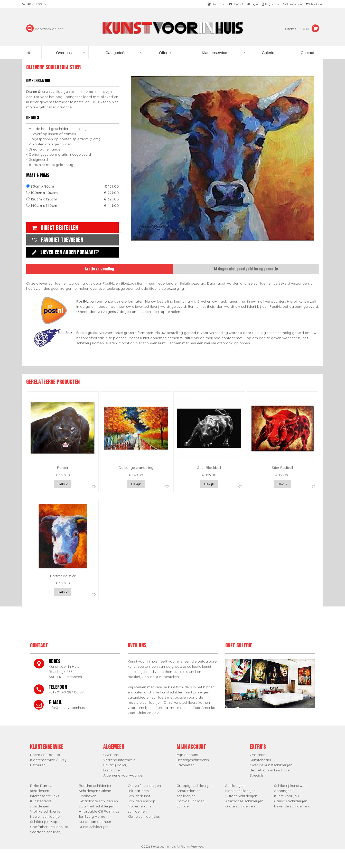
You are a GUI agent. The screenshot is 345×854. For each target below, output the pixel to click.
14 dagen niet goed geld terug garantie (246, 269)
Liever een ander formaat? (64, 252)
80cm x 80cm (72, 186)
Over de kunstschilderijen (271, 765)
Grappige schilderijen (194, 785)
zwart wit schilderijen (96, 806)
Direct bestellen (54, 228)
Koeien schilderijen (46, 816)
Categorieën (124, 52)
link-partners (138, 790)
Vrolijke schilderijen (46, 811)
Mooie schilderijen (240, 790)
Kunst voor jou (286, 796)
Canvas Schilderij (191, 801)
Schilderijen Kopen (45, 821)
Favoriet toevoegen (56, 240)
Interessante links (44, 796)
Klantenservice (223, 52)
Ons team (258, 754)
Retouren (37, 765)
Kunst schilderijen (93, 826)
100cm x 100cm (72, 192)
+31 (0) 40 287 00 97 (66, 692)
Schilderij (184, 806)
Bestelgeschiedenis (192, 760)
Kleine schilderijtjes (144, 816)
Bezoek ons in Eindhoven (271, 770)
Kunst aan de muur (95, 821)
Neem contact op (45, 754)
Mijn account (187, 754)
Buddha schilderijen (95, 785)
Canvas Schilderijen (290, 801)
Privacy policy (115, 765)
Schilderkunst (139, 796)
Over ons (70, 52)
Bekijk (63, 484)
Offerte (164, 52)
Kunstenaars (260, 760)
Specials (257, 775)
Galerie (267, 52)
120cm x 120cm (72, 199)
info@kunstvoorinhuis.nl (68, 707)
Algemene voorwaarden (123, 775)
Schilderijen (235, 785)
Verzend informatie (119, 760)
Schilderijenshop (141, 801)
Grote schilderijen (240, 806)
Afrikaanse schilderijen (244, 801)
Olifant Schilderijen (241, 796)
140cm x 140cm (72, 205)
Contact (307, 52)
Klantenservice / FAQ (48, 760)
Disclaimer (112, 770)
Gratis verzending (99, 269)
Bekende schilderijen (291, 806)
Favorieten (185, 765)
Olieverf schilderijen (144, 785)
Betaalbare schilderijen (98, 801)
